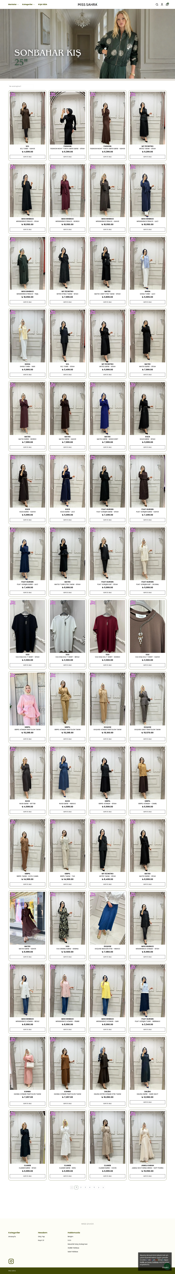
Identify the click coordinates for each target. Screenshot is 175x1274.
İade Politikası (73, 1252)
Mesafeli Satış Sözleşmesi (77, 1244)
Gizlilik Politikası (73, 1248)
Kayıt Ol (41, 1240)
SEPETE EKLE (27, 157)
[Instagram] (11, 1261)
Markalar (13, 4)
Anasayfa (12, 1236)
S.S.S (69, 1240)
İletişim (70, 1236)
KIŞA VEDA (42, 4)
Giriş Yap (41, 1236)
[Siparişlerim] (162, 4)
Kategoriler (28, 4)
